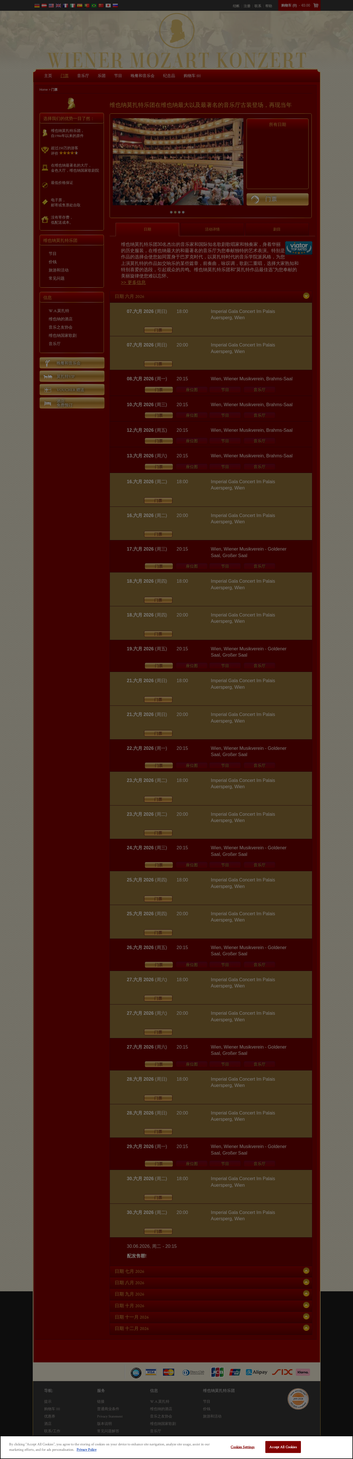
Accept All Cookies (283, 1447)
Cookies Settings (243, 1447)
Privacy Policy (87, 1449)
